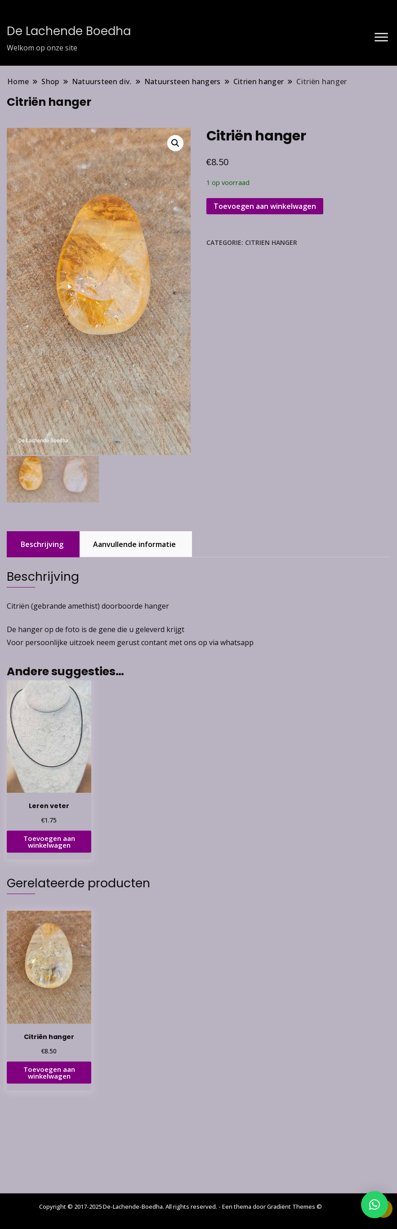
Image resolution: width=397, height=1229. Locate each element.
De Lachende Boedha (69, 31)
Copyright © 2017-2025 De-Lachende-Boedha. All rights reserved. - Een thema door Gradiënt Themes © (180, 1206)
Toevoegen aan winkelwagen (265, 206)
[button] (175, 143)
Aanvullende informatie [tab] (134, 543)
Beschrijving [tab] (42, 543)
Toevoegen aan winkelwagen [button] (49, 841)
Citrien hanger (271, 242)
